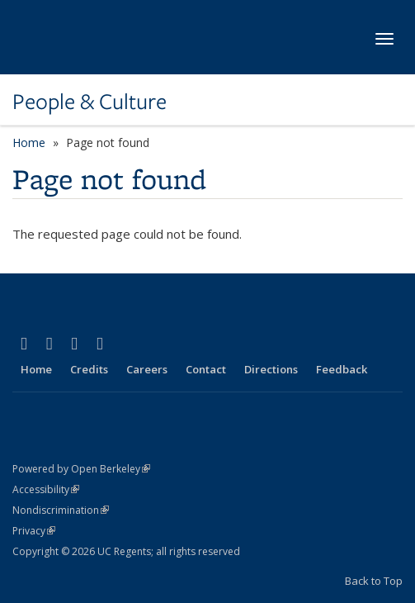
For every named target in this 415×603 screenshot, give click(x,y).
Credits (89, 369)
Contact (206, 369)
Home (28, 142)
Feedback (341, 369)
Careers (146, 369)
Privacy (33, 531)
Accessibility (45, 489)
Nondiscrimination (60, 510)
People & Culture (89, 101)
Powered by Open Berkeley (81, 469)
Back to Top (374, 580)
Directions (271, 369)
